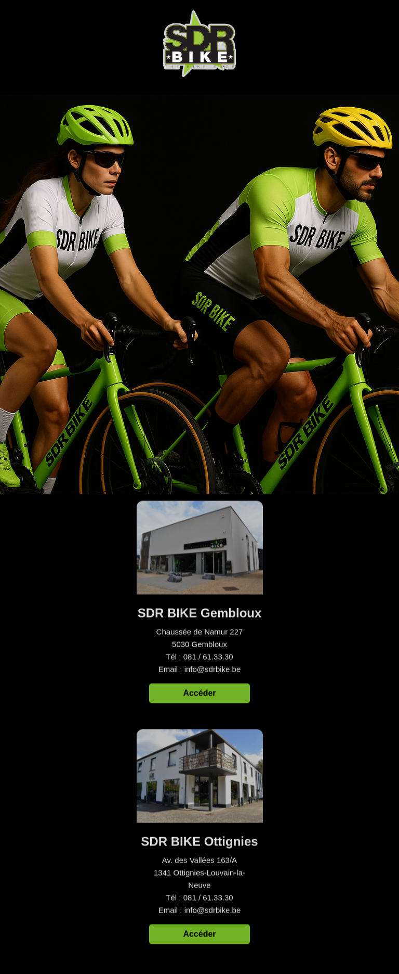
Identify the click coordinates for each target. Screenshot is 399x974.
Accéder (199, 693)
